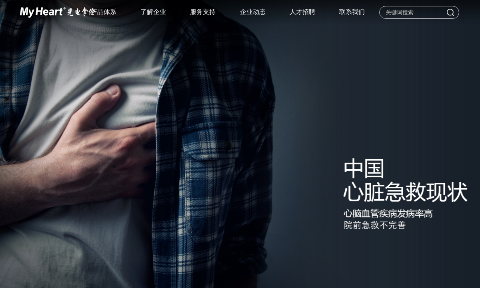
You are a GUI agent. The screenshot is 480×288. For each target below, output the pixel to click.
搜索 (450, 12)
